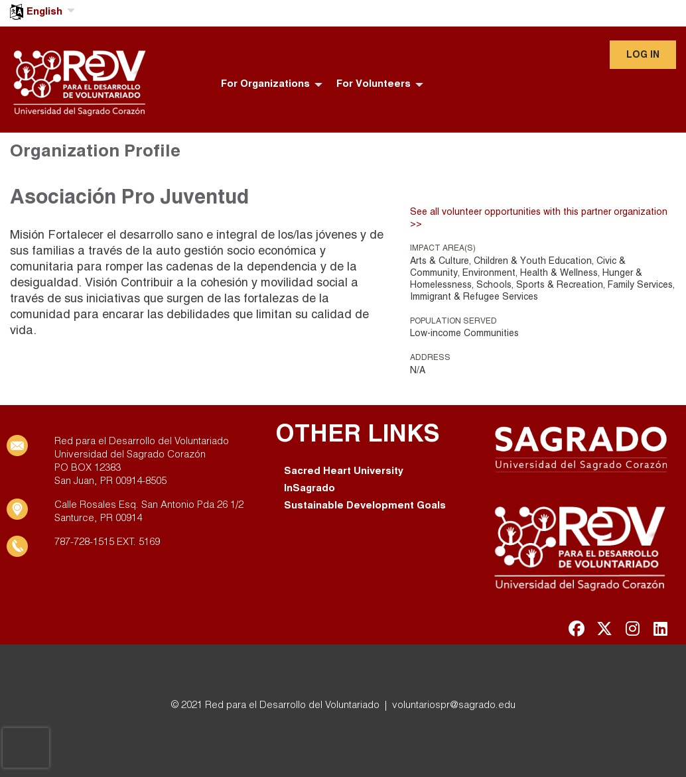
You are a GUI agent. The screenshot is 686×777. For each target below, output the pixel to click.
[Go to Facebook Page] (574, 628)
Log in (642, 55)
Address (430, 357)
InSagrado (309, 488)
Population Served (453, 321)
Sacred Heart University (343, 471)
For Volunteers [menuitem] (373, 84)
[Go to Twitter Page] (602, 628)
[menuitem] (40, 4)
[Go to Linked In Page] (658, 628)
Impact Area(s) (443, 248)
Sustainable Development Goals (365, 505)
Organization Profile (95, 152)
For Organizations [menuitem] (265, 84)
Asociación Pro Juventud (129, 198)
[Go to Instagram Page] (630, 628)
